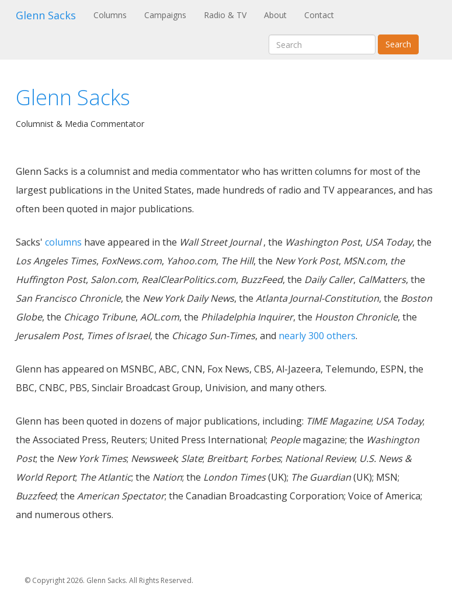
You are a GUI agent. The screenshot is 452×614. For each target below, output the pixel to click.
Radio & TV (225, 14)
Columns (114, 14)
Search (398, 44)
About (275, 14)
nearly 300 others (317, 335)
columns (63, 242)
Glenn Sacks (46, 15)
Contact (319, 14)
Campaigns (165, 14)
